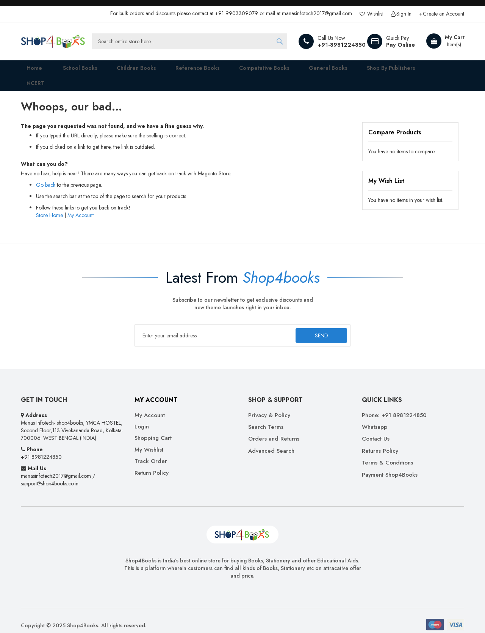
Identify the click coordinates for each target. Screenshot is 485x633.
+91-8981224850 (342, 44)
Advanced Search (271, 441)
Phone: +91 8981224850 (394, 405)
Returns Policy (380, 441)
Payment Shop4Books (390, 465)
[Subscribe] (319, 325)
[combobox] (189, 41)
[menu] (242, 70)
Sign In (403, 13)
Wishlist (374, 13)
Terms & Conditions (387, 453)
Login (142, 417)
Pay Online (400, 44)
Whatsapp (374, 417)
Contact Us (376, 429)
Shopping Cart (153, 429)
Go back (45, 175)
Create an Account (443, 13)
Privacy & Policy (269, 405)
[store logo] (53, 41)
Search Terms (265, 417)
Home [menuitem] (29, 70)
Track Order (151, 452)
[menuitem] (72, 70)
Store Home (49, 205)
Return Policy (152, 463)
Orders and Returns (273, 429)
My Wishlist (149, 440)
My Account (80, 205)
